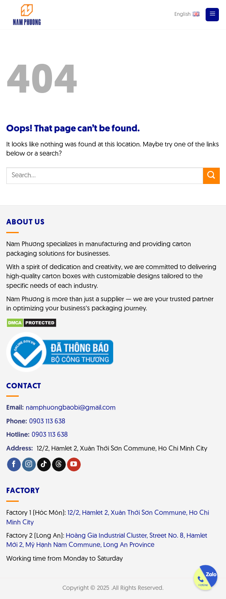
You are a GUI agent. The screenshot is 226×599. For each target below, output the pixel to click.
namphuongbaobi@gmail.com (71, 408)
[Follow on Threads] (59, 464)
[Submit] (211, 176)
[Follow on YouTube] (74, 464)
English (186, 14)
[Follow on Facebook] (14, 464)
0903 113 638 (47, 421)
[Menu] (212, 14)
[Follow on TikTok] (44, 464)
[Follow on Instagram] (29, 464)
